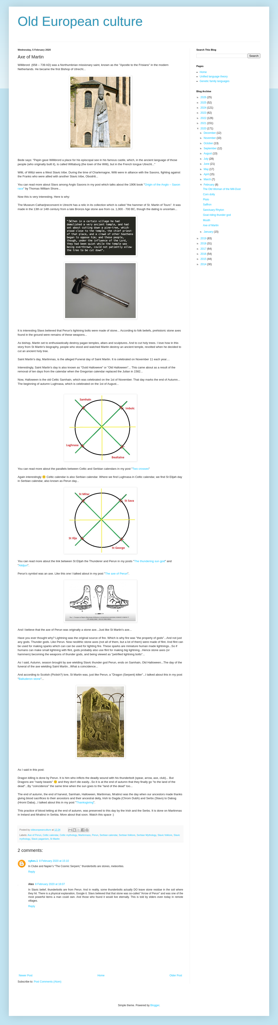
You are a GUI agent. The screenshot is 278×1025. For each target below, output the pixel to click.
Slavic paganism (40, 838)
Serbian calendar (109, 835)
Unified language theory (214, 76)
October (209, 143)
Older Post (175, 975)
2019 (204, 238)
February (209, 184)
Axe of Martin (211, 225)
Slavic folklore (165, 835)
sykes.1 (33, 860)
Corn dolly (209, 194)
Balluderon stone (30, 678)
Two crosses (140, 468)
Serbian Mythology (146, 835)
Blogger (154, 1005)
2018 (204, 243)
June (207, 163)
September (210, 148)
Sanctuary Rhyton (213, 209)
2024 (204, 107)
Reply (31, 871)
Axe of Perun (34, 835)
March (208, 179)
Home (101, 975)
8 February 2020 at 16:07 (50, 884)
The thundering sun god (149, 561)
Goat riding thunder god (217, 214)
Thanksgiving (85, 802)
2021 (204, 123)
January (209, 231)
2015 (204, 259)
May (206, 169)
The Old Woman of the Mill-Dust (222, 189)
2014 (204, 264)
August (208, 153)
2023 (204, 112)
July (206, 158)
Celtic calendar (50, 835)
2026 (204, 97)
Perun (95, 835)
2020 (204, 128)
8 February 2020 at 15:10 (54, 860)
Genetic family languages (214, 81)
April (207, 174)
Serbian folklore (127, 835)
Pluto (206, 199)
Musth (206, 220)
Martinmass (84, 835)
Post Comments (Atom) (47, 981)
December (210, 132)
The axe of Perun (116, 573)
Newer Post (25, 975)
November (210, 138)
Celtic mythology (68, 835)
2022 (204, 118)
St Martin (55, 838)
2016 (204, 253)
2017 (204, 248)
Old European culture (80, 21)
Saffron (207, 204)
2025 (204, 102)
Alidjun (23, 565)
